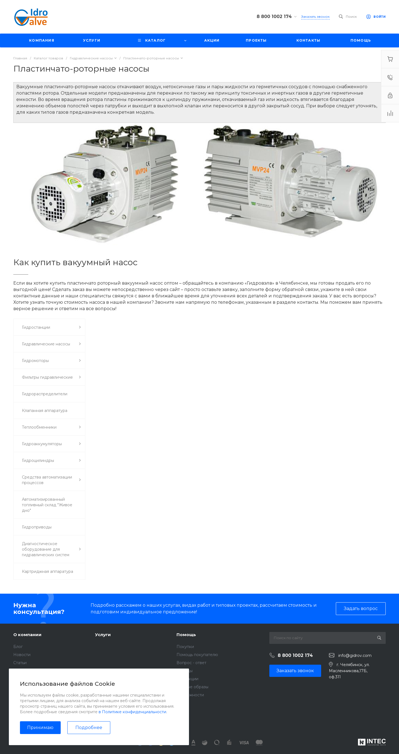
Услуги (103, 634)
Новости (21, 654)
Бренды (185, 670)
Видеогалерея (27, 694)
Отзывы (20, 670)
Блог (18, 646)
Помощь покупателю (197, 654)
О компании (27, 634)
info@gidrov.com (355, 655)
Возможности (190, 694)
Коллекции (187, 678)
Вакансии (23, 678)
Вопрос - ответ (191, 662)
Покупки (185, 646)
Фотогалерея (26, 702)
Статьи (20, 662)
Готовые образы (192, 686)
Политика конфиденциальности (45, 711)
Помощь (186, 634)
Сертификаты (26, 719)
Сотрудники (25, 686)
